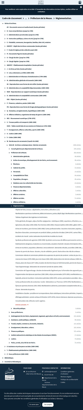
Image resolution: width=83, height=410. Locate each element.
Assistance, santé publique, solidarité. (23, 320)
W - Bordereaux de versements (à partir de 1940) (23, 141)
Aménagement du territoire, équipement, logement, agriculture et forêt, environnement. (40, 316)
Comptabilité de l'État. (20, 175)
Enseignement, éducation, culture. (22, 327)
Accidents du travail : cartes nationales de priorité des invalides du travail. (39, 236)
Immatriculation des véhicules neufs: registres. (30, 301)
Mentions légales (66, 377)
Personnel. (16, 172)
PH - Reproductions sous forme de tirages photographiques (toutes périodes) (32, 107)
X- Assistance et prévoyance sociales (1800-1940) (23, 346)
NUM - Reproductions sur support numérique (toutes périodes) (28, 92)
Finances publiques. (17, 331)
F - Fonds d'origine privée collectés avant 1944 (22, 50)
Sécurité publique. (19, 308)
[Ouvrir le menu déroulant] (3, 2)
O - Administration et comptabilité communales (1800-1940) (26, 96)
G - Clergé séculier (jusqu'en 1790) (18, 58)
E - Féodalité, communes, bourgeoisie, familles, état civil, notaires (29, 42)
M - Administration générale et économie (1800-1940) (24, 80)
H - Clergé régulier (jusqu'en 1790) (18, 61)
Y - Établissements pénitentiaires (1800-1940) (21, 350)
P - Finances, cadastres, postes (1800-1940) (21, 103)
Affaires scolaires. (19, 194)
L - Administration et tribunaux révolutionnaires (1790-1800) (27, 77)
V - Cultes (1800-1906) (14, 137)
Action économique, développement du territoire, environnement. (35, 160)
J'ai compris (48, 404)
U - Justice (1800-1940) (14, 134)
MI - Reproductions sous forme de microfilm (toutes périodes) (27, 84)
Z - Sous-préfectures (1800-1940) (17, 354)
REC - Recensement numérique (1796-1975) (21, 118)
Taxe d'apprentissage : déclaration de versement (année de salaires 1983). (38, 267)
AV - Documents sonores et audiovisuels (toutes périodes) (26, 27)
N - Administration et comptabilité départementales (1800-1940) (28, 88)
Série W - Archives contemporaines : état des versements (27, 145)
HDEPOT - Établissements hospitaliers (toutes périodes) (25, 65)
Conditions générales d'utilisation (67, 373)
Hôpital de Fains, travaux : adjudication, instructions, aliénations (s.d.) (37, 210)
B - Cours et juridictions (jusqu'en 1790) (20, 31)
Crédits (63, 382)
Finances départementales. (22, 187)
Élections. (16, 164)
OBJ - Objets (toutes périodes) (17, 99)
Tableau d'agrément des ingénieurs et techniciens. (31, 217)
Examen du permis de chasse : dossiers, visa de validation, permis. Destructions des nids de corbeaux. (47, 251)
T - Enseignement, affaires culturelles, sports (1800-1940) (25, 130)
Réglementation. (18, 206)
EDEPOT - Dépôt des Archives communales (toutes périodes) (27, 46)
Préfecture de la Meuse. (19, 153)
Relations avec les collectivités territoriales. (27, 183)
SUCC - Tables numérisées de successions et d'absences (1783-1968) (29, 126)
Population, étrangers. (20, 179)
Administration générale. (21, 156)
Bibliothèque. (9, 358)
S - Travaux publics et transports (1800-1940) (21, 122)
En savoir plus (34, 404)
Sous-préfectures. (17, 312)
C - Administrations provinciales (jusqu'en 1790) (23, 35)
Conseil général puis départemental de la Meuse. (27, 149)
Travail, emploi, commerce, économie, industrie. (27, 324)
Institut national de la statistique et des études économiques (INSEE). (34, 335)
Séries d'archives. (10, 23)
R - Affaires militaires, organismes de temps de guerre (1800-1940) (28, 115)
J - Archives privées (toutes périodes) (19, 69)
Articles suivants (20, 305)
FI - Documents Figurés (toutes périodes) (20, 54)
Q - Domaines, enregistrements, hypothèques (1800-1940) (26, 111)
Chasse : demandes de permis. (25, 289)
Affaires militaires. (19, 202)
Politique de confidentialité (69, 380)
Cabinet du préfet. (19, 168)
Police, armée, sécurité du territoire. (23, 343)
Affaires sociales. (18, 198)
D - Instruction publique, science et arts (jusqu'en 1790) (25, 39)
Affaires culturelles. (19, 191)
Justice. (13, 339)
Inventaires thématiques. (13, 362)
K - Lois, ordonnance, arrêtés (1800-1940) (20, 73)
